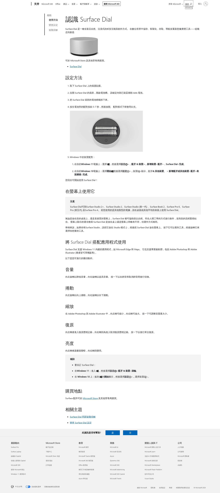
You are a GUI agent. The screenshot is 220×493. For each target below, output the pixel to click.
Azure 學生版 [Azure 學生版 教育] (83, 478)
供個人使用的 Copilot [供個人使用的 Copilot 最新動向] (18, 461)
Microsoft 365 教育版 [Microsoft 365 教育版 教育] (86, 461)
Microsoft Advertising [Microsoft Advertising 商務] (117, 469)
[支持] (36, 4)
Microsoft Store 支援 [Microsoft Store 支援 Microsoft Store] (53, 456)
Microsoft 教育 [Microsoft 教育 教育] (84, 447)
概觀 (49, 15)
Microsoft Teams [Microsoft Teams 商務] (115, 478)
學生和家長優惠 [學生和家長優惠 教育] (84, 474)
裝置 (75, 4)
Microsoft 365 (47, 4)
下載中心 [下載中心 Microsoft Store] (49, 452)
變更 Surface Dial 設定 (81, 422)
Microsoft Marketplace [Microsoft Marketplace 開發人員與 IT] (152, 465)
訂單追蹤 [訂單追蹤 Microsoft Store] (49, 465)
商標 (170, 488)
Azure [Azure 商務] (112, 456)
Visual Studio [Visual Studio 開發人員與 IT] (149, 478)
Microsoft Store (90, 398)
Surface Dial (76, 66)
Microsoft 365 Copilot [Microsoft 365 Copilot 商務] (117, 474)
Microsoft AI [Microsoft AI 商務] (114, 447)
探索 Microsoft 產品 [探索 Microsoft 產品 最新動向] (17, 469)
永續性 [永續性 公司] (180, 465)
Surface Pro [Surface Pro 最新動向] (15, 447)
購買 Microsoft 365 (114, 4)
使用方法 (53, 19)
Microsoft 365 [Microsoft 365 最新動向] (15, 465)
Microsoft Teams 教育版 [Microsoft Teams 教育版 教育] (87, 456)
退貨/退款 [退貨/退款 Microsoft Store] (49, 461)
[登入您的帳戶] (202, 3)
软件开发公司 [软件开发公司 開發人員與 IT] (149, 474)
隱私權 (153, 488)
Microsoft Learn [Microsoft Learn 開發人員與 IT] (150, 452)
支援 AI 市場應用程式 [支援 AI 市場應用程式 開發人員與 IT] (152, 456)
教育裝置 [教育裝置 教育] (82, 452)
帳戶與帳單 (86, 4)
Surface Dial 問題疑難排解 (83, 416)
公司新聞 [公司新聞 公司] (181, 452)
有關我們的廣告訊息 (183, 488)
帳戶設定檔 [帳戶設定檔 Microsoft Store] (49, 447)
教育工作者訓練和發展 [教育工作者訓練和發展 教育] (86, 469)
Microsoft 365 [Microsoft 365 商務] (114, 465)
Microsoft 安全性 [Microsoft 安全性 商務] (116, 452)
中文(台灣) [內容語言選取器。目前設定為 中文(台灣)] (18, 486)
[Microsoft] (20, 4)
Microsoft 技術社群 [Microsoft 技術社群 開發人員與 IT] (151, 461)
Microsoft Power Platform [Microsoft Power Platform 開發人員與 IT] (153, 469)
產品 (66, 4)
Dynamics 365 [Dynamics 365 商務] (115, 461)
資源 (98, 4)
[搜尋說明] (188, 3)
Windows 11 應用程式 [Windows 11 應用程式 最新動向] (18, 474)
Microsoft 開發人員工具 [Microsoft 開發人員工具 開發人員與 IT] (153, 447)
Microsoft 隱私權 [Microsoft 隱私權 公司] (183, 456)
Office (58, 4)
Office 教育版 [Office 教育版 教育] (83, 465)
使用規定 (162, 488)
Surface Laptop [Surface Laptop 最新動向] (16, 452)
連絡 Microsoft (142, 488)
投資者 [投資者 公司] (180, 461)
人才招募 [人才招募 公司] (181, 447)
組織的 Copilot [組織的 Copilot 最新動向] (16, 456)
